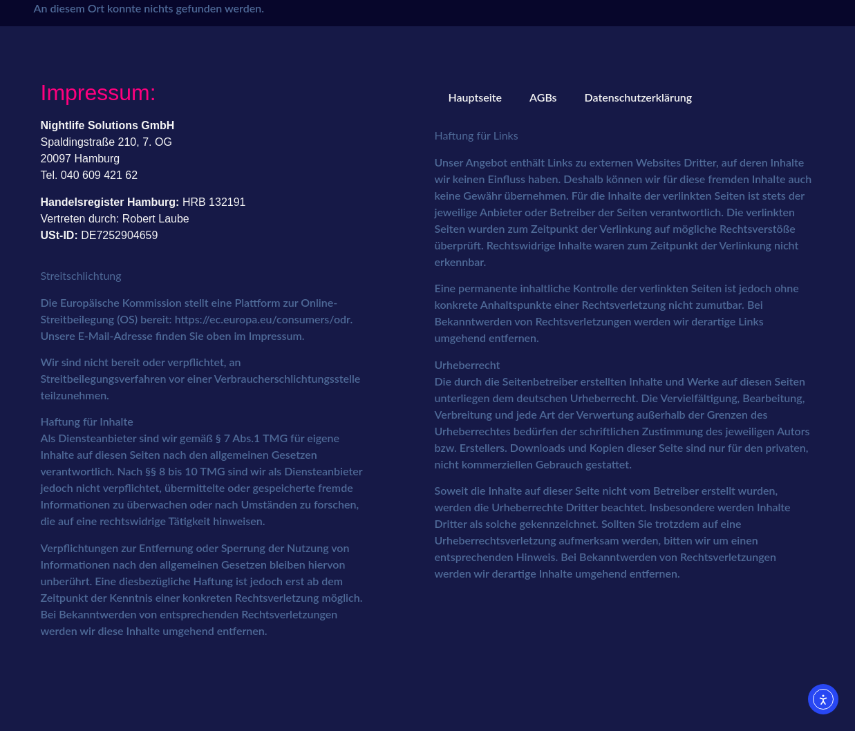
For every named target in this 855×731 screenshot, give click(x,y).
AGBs (542, 97)
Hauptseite (475, 97)
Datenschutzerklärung (639, 97)
